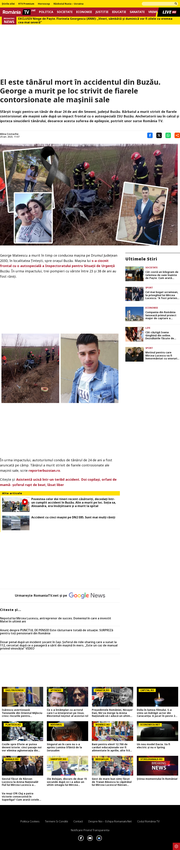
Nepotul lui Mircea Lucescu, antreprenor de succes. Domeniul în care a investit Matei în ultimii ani (55, 620)
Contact (78, 821)
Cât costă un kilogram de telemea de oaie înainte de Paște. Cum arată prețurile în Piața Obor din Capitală (162, 275)
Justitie (102, 12)
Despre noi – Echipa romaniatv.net (110, 821)
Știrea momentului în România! (157, 778)
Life (147, 327)
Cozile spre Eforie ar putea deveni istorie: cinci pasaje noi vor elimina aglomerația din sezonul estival (22, 747)
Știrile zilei (8, 3)
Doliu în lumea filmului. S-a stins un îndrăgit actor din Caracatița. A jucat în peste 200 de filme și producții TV (157, 713)
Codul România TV (148, 821)
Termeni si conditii (56, 821)
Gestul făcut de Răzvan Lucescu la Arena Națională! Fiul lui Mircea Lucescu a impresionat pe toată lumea (20, 782)
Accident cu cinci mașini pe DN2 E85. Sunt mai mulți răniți (73, 517)
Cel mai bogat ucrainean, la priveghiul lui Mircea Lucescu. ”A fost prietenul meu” (162, 295)
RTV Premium (26, 3)
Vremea (154, 12)
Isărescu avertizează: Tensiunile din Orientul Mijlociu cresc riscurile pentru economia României (22, 713)
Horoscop (44, 3)
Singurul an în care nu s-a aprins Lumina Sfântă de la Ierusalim (64, 747)
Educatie (119, 12)
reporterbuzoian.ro (44, 470)
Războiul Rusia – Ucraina (68, 3)
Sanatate (137, 12)
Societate (65, 12)
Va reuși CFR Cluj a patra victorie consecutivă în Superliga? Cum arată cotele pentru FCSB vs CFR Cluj (20, 796)
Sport (149, 287)
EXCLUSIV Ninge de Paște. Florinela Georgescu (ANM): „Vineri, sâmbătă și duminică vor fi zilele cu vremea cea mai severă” (95, 20)
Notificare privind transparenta (90, 830)
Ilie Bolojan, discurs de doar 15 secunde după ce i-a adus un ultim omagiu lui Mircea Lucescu (67, 782)
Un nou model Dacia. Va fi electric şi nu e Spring (153, 746)
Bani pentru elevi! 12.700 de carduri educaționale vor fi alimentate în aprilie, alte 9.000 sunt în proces (112, 747)
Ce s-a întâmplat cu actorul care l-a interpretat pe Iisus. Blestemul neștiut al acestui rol (67, 713)
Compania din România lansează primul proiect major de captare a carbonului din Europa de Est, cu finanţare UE (161, 315)
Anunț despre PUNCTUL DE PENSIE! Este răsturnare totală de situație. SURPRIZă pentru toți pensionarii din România (56, 632)
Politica (46, 12)
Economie (84, 12)
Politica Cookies (30, 821)
